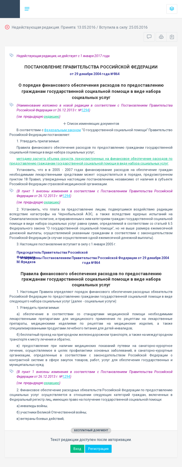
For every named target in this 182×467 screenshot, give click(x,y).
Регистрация (98, 449)
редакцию (51, 116)
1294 (85, 110)
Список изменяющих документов (91, 124)
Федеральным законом (62, 130)
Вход (77, 449)
